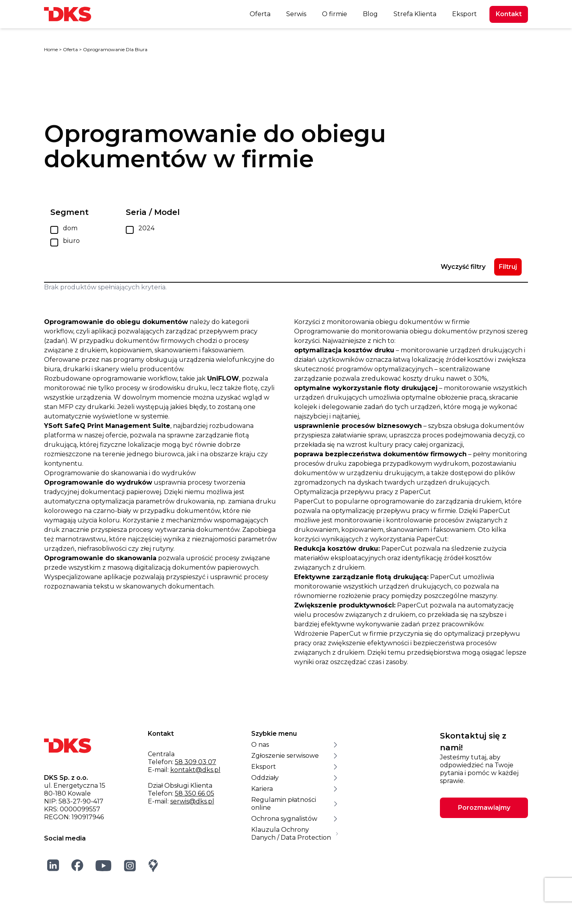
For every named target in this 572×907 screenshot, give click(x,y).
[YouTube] (103, 865)
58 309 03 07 (195, 762)
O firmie (334, 14)
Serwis (296, 14)
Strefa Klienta (415, 14)
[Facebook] (77, 865)
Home (51, 49)
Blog (370, 14)
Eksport (464, 14)
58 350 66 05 (194, 793)
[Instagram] (130, 865)
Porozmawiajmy (484, 807)
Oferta (260, 14)
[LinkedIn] (53, 865)
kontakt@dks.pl (195, 770)
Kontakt (509, 14)
